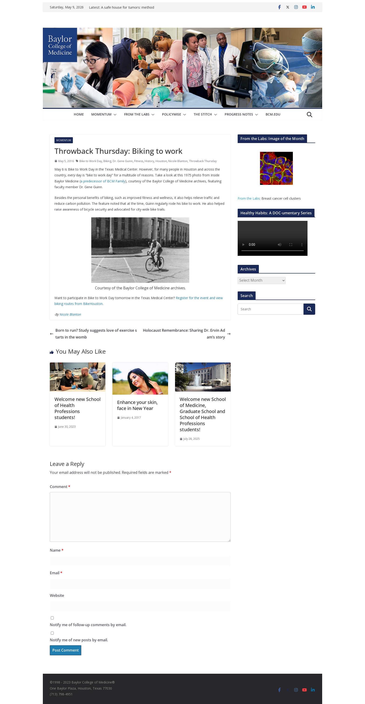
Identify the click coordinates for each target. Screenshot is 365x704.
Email (56, 572)
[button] (114, 114)
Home (79, 114)
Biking (107, 161)
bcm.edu (273, 114)
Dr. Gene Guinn (123, 161)
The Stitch (203, 114)
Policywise (171, 114)
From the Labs (249, 198)
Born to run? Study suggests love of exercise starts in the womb (93, 334)
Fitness (138, 161)
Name (57, 550)
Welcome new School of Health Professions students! (77, 408)
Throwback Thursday (203, 161)
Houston (161, 161)
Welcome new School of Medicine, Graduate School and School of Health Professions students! (203, 414)
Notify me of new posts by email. (79, 639)
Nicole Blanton (178, 161)
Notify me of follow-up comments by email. (88, 624)
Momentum (101, 114)
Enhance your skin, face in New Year (137, 405)
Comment (60, 486)
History (149, 161)
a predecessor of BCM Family (103, 181)
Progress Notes (239, 114)
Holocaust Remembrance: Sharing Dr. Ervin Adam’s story (187, 334)
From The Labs (136, 114)
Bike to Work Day (90, 161)
